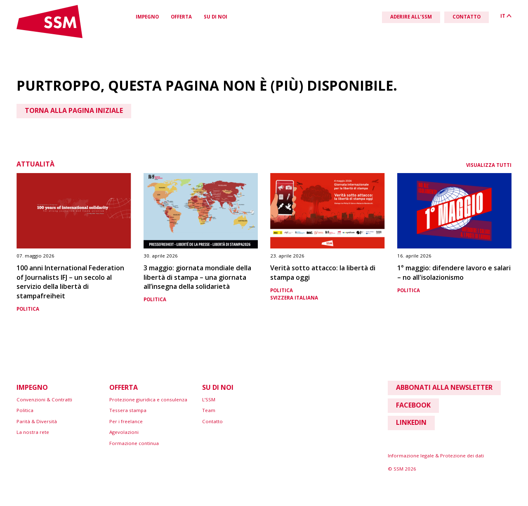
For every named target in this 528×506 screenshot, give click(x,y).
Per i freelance (126, 421)
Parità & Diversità (36, 421)
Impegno (147, 17)
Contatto (212, 421)
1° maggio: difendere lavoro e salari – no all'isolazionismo (454, 272)
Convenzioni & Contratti (44, 399)
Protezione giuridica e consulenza (148, 399)
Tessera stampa (127, 410)
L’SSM (208, 399)
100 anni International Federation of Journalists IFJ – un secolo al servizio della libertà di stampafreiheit (70, 281)
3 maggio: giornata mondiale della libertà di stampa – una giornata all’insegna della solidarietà (197, 277)
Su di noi (215, 17)
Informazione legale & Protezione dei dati (436, 455)
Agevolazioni (124, 432)
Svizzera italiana (294, 298)
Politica (27, 309)
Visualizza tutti (489, 165)
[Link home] (49, 36)
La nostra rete (32, 432)
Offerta (181, 17)
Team (208, 410)
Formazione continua (134, 443)
